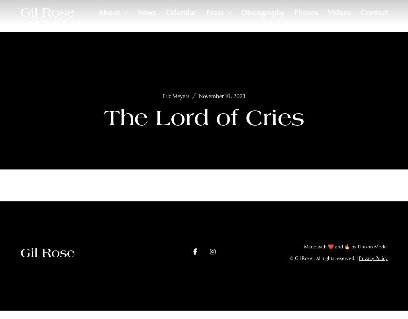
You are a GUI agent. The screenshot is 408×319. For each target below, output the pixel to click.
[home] (47, 12)
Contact (374, 12)
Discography (262, 12)
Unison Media (373, 247)
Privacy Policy (373, 258)
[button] (112, 12)
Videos (339, 12)
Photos (306, 12)
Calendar (180, 12)
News (146, 12)
